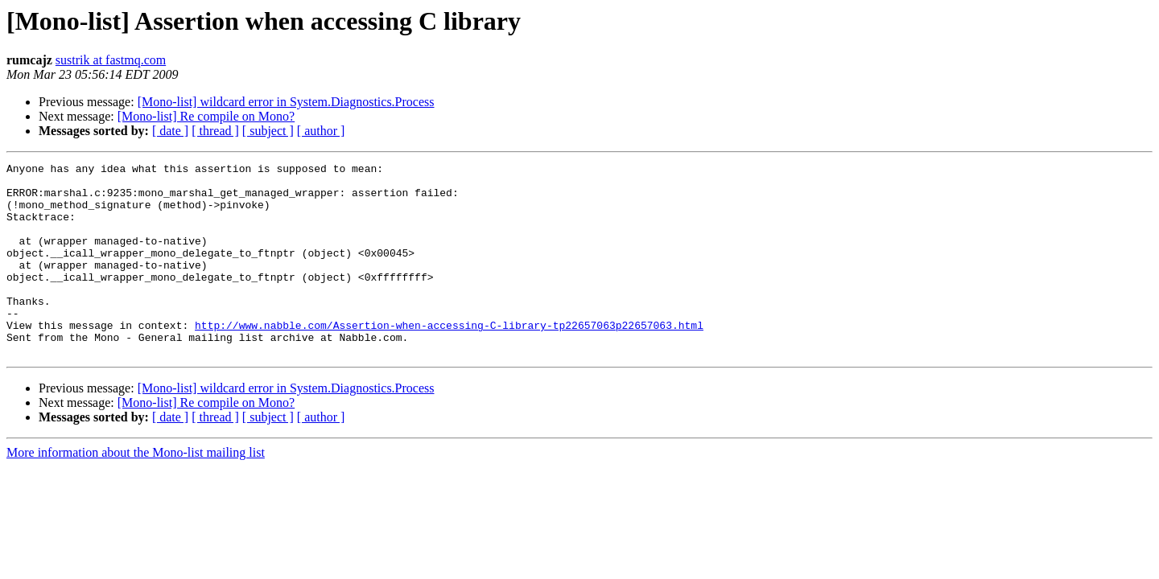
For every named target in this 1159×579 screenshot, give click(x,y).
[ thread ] (215, 131)
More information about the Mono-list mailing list (135, 491)
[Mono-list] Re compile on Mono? (206, 116)
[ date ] (170, 131)
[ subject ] (268, 131)
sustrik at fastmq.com (111, 60)
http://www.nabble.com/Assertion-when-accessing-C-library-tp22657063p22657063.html (449, 358)
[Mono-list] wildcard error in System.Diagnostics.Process (286, 102)
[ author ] (321, 131)
